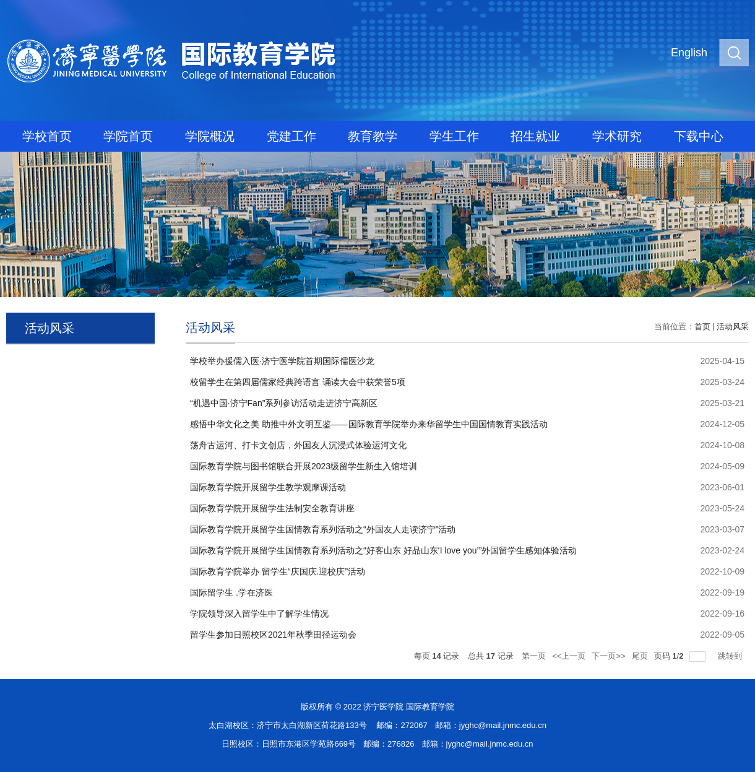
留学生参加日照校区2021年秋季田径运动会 (273, 635)
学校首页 (47, 136)
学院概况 (210, 136)
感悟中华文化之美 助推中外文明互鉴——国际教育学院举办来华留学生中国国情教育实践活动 (369, 424)
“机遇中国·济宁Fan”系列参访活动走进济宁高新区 (284, 403)
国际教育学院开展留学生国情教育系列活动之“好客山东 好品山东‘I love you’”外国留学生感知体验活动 (383, 550)
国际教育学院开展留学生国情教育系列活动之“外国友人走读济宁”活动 (322, 529)
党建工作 (291, 136)
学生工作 (454, 136)
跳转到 (731, 656)
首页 (702, 326)
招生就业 (535, 136)
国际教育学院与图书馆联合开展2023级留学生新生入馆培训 (303, 466)
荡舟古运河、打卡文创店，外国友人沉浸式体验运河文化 (298, 445)
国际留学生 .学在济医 (231, 592)
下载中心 (698, 136)
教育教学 (372, 136)
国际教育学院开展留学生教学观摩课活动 (268, 487)
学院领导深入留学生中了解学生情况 (259, 613)
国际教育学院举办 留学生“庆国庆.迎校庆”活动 (277, 571)
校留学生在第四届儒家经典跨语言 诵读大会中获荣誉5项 (297, 382)
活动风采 (733, 326)
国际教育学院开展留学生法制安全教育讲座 (272, 508)
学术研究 (617, 136)
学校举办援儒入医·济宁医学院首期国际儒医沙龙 (282, 361)
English (689, 52)
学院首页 (128, 136)
